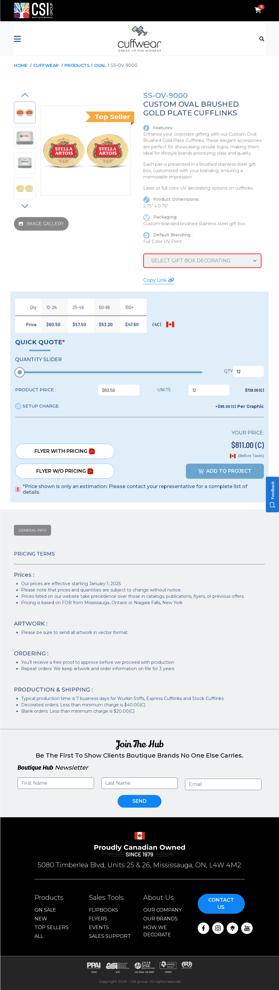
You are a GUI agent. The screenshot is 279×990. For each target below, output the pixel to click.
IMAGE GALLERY (41, 223)
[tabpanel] (139, 633)
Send (139, 801)
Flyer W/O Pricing (65, 471)
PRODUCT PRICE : (35, 390)
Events (99, 927)
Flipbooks (103, 910)
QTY (228, 371)
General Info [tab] (32, 530)
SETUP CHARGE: (37, 406)
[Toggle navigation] (262, 39)
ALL (38, 936)
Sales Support (110, 936)
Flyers (98, 919)
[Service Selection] (202, 261)
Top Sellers (51, 927)
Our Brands (160, 919)
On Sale (45, 910)
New (40, 919)
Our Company (162, 910)
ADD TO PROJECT (224, 471)
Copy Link (158, 280)
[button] (56, 39)
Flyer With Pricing (64, 451)
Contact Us (221, 903)
